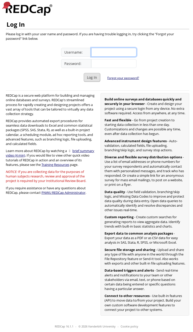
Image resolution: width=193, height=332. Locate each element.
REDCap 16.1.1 (64, 326)
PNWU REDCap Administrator (63, 192)
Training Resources (55, 164)
